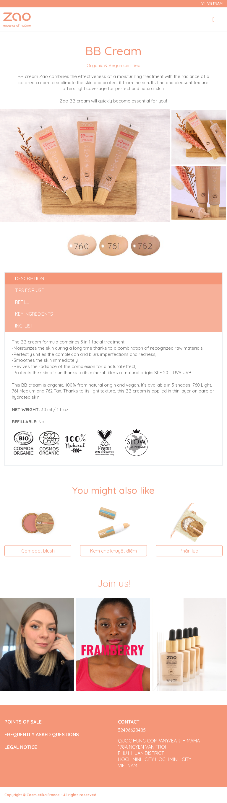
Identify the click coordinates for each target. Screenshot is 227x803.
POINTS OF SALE (23, 722)
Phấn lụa (189, 551)
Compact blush (38, 551)
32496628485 (132, 730)
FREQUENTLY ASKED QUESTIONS (41, 734)
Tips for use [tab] (29, 290)
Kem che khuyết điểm (113, 551)
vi (203, 3)
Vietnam (215, 3)
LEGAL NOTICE (20, 747)
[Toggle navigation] (213, 19)
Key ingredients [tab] (34, 314)
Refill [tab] (22, 302)
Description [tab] (29, 278)
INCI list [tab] (24, 326)
